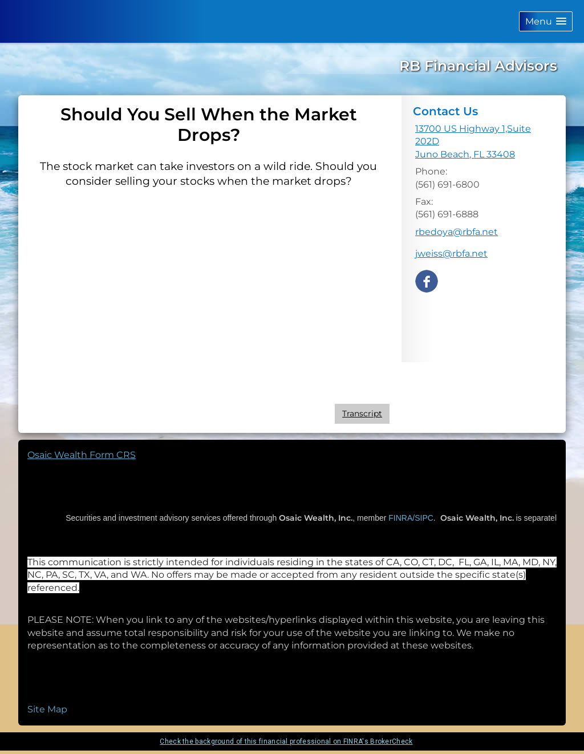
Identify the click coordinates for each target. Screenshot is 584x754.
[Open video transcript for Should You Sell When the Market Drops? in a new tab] (362, 414)
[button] (546, 21)
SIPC (424, 517)
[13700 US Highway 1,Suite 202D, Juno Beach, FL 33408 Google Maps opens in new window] (483, 142)
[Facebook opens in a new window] (426, 280)
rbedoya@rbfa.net (456, 231)
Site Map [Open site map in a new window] (47, 709)
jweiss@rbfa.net (451, 253)
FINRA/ (400, 517)
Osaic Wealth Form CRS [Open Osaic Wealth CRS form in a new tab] (81, 454)
